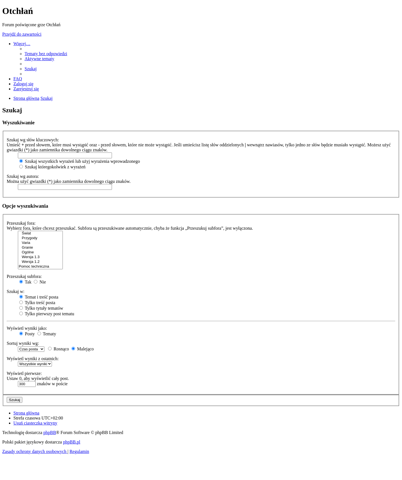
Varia (40, 243)
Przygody (40, 238)
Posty (27, 333)
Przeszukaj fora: (21, 223)
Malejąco (82, 348)
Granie (40, 247)
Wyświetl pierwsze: (24, 373)
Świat (40, 233)
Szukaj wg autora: (23, 176)
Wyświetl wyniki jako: (27, 328)
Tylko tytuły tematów (41, 308)
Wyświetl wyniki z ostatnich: (33, 358)
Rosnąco (58, 348)
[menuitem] (46, 53)
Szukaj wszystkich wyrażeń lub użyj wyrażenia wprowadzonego (79, 161)
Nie (40, 282)
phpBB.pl (71, 442)
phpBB (49, 432)
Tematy (46, 333)
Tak (25, 282)
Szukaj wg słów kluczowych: (33, 139)
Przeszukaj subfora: (24, 276)
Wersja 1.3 (40, 257)
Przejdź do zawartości (21, 34)
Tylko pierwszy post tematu (46, 313)
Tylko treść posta (37, 302)
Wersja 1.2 (40, 262)
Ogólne (40, 252)
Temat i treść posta (38, 297)
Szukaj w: (16, 291)
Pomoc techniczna (40, 266)
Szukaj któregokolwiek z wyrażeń (52, 166)
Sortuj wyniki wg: (23, 343)
